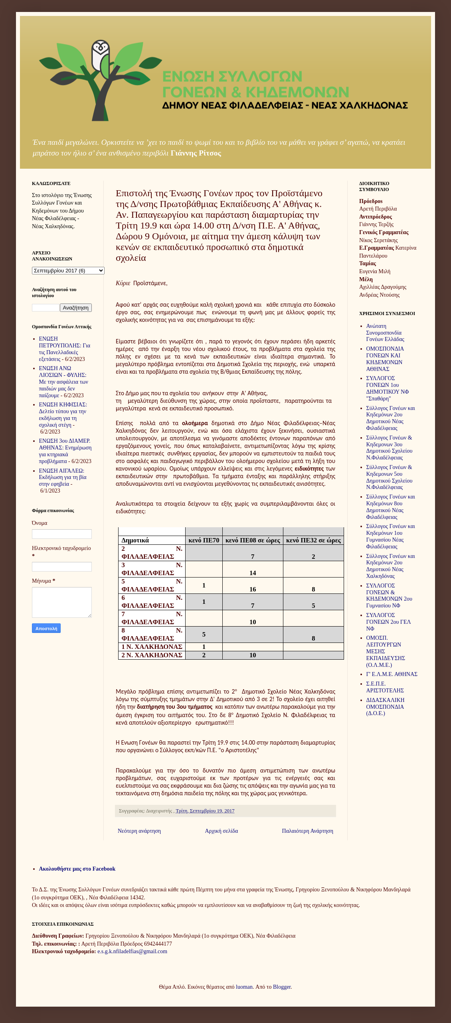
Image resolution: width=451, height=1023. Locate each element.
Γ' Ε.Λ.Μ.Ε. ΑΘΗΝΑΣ (392, 674)
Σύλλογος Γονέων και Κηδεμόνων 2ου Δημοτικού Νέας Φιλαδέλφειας (390, 418)
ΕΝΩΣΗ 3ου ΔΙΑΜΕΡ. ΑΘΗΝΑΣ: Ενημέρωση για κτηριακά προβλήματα (65, 451)
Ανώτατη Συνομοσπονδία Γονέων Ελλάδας (385, 333)
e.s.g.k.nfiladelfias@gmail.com (132, 951)
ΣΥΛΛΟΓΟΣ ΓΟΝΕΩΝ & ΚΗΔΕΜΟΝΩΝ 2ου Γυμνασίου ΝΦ (389, 596)
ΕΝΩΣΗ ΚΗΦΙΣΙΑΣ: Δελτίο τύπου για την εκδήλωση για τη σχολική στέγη (63, 415)
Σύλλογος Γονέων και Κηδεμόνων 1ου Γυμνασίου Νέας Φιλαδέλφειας (390, 536)
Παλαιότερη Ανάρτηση (307, 831)
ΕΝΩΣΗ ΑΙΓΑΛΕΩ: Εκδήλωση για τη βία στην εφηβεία (63, 477)
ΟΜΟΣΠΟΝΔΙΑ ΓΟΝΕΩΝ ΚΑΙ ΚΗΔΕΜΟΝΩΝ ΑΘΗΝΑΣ (385, 359)
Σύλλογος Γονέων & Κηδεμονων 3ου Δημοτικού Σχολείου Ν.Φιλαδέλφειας (389, 448)
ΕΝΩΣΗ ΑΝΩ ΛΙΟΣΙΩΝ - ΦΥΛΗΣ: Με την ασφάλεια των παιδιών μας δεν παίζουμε (63, 381)
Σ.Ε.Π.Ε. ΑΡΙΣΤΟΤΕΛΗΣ (385, 687)
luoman (244, 987)
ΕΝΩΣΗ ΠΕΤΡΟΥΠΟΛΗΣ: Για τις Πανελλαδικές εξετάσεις (65, 349)
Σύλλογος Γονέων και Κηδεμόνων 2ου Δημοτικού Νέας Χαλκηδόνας (390, 566)
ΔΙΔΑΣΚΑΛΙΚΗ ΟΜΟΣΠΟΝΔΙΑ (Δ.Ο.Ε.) (385, 707)
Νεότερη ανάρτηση (139, 831)
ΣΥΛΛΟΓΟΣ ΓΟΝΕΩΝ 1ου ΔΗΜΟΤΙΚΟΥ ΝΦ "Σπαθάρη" (387, 388)
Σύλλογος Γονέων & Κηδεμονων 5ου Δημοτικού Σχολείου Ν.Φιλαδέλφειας (389, 477)
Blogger (282, 987)
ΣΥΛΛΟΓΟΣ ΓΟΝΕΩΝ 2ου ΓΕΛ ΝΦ (388, 622)
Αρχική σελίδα (221, 831)
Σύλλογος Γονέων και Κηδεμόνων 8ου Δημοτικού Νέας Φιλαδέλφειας (390, 507)
